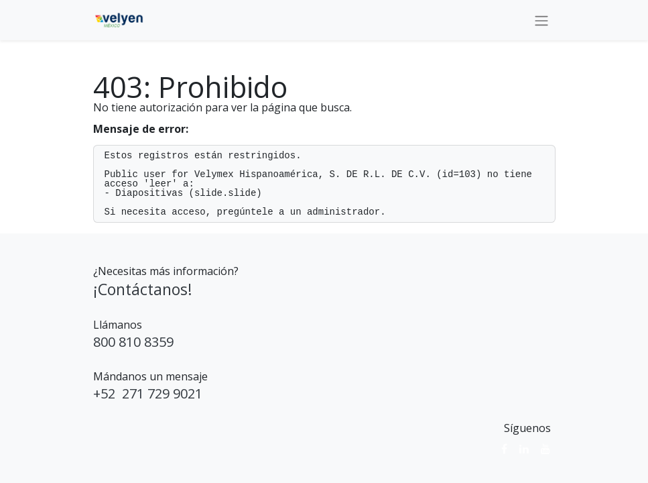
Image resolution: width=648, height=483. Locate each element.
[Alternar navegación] (541, 20)
